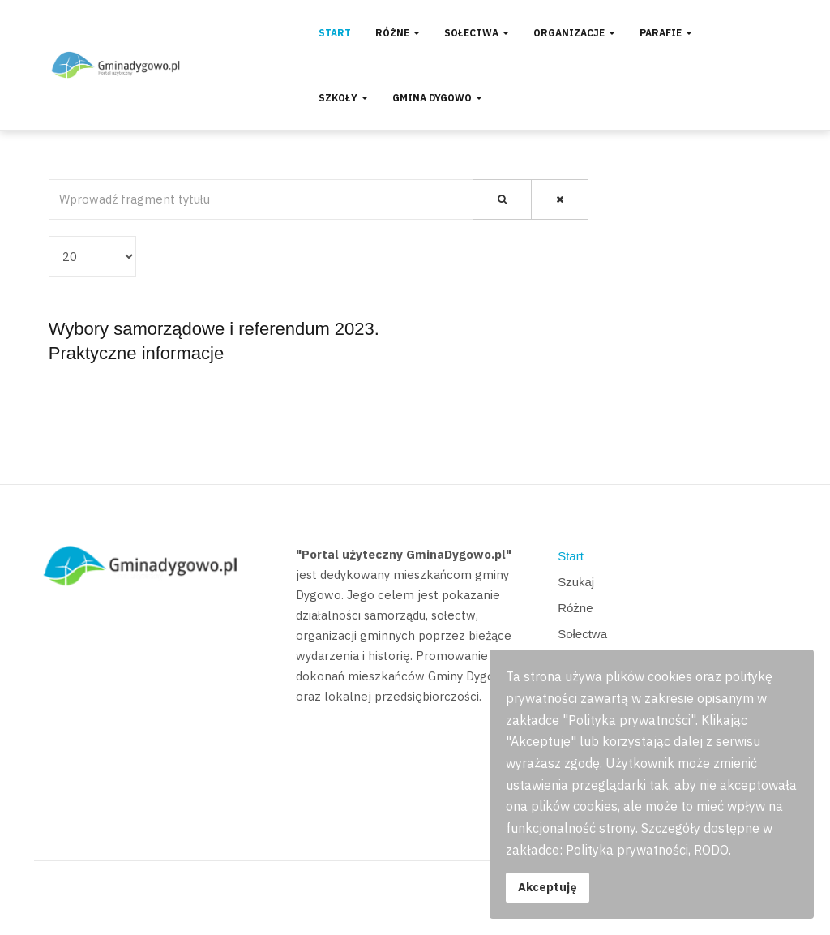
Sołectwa (476, 33)
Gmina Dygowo (437, 98)
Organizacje (574, 33)
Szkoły (343, 98)
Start (335, 33)
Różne (397, 33)
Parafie (666, 33)
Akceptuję (547, 886)
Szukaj (576, 582)
